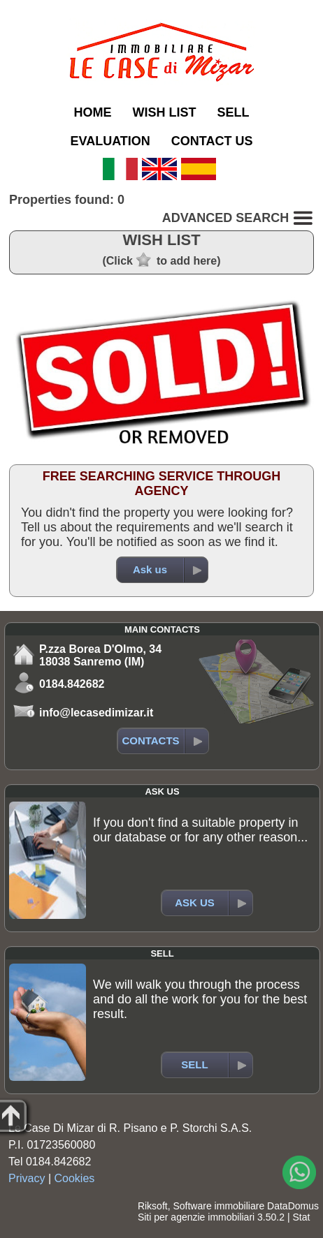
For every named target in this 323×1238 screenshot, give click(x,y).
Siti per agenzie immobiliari (196, 1217)
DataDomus (293, 1205)
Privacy (26, 1178)
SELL (233, 112)
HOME (92, 112)
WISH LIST (164, 112)
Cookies (75, 1178)
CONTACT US (212, 141)
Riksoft (153, 1205)
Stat (301, 1217)
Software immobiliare (218, 1205)
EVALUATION (110, 141)
